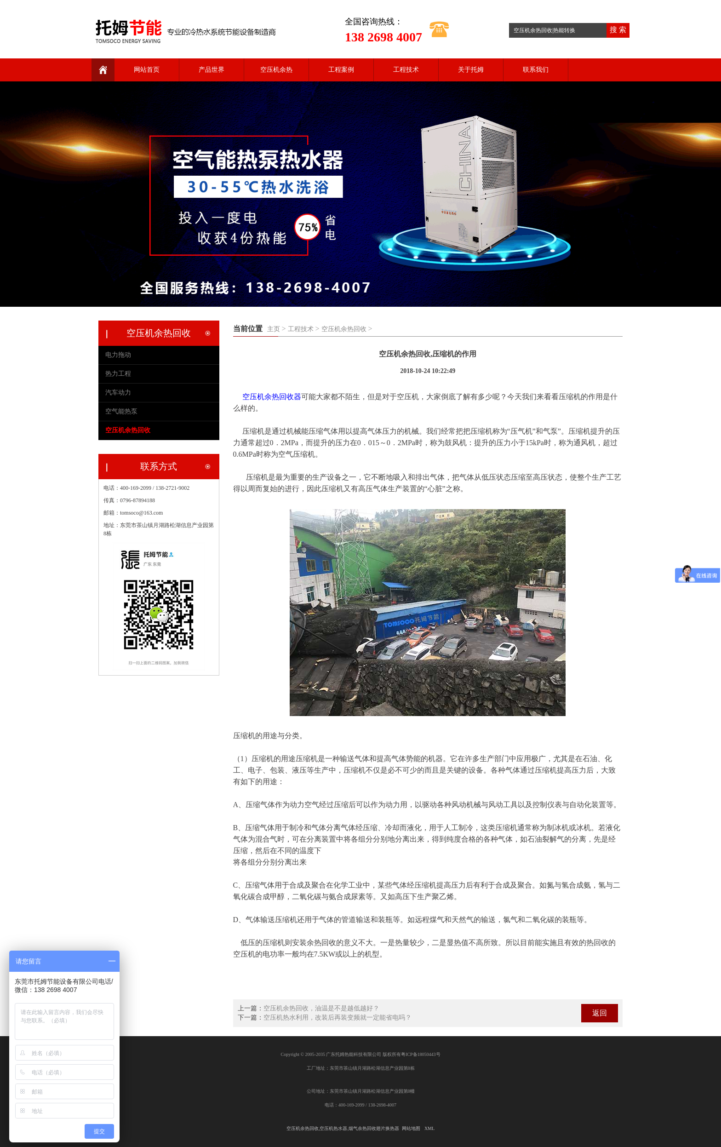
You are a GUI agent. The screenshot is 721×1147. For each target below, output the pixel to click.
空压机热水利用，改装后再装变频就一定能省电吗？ (337, 1017)
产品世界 (211, 69)
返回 (599, 1013)
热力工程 (118, 373)
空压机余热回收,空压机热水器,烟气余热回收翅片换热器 (342, 1128)
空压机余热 (276, 69)
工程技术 (406, 69)
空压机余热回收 (343, 329)
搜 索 (618, 30)
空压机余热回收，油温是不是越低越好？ (321, 1008)
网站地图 (411, 1128)
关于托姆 (471, 69)
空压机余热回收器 (271, 397)
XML (429, 1128)
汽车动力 (118, 392)
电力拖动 (118, 354)
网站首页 (147, 69)
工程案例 (341, 69)
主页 (273, 329)
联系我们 (536, 69)
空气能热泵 (121, 411)
